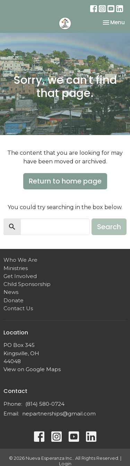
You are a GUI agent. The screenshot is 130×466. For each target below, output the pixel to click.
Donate (13, 300)
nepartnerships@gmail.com (59, 413)
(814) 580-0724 (44, 404)
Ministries (15, 268)
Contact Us (18, 308)
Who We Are (20, 260)
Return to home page (65, 181)
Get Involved (20, 276)
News (10, 292)
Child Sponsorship (27, 284)
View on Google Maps (32, 369)
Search (109, 227)
